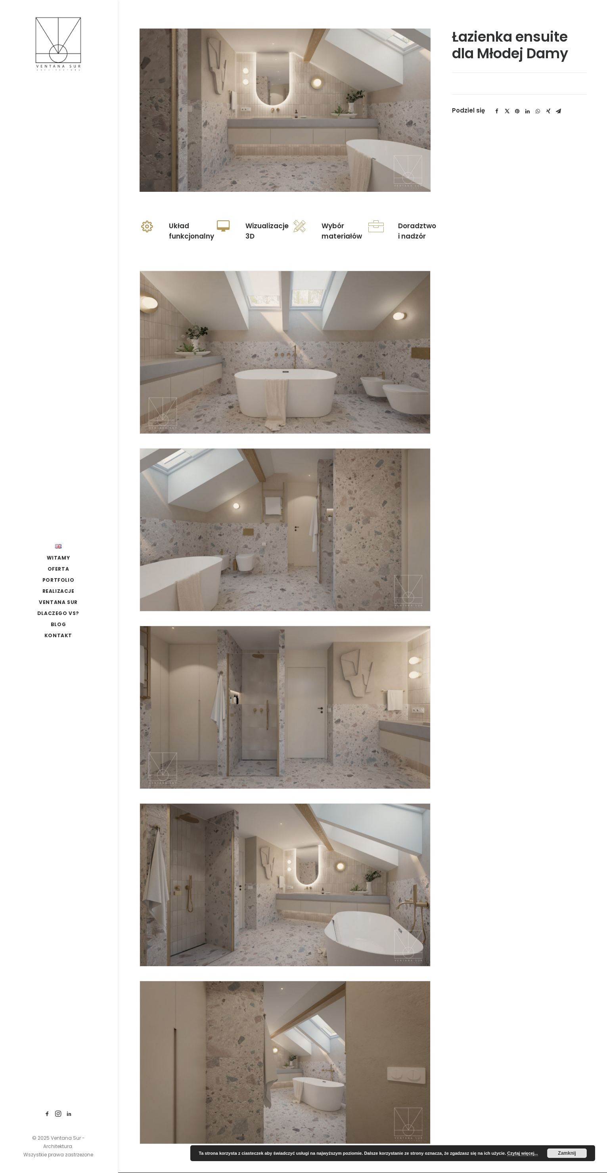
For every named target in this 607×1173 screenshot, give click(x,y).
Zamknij (567, 1153)
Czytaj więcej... (522, 1153)
